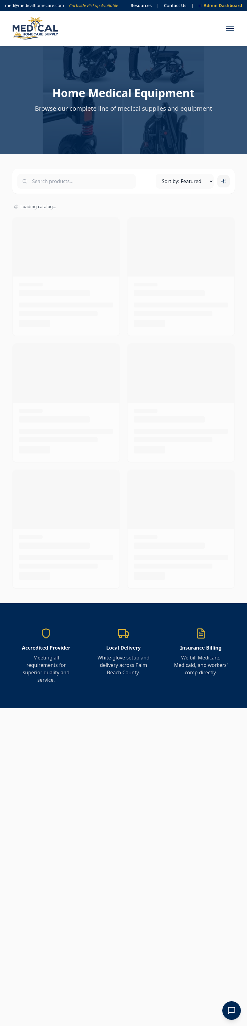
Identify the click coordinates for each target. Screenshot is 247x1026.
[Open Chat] (231, 1010)
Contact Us (175, 5)
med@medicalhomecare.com (34, 5)
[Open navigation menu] (230, 28)
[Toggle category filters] (223, 181)
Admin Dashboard (220, 5)
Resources (141, 5)
